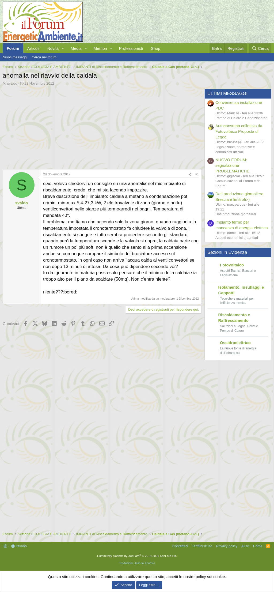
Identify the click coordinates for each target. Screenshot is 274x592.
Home (257, 546)
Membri (100, 48)
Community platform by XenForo (137, 555)
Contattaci (180, 546)
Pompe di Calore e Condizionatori (241, 118)
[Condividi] (190, 174)
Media (76, 48)
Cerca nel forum (44, 57)
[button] (63, 48)
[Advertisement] (101, 126)
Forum (13, 48)
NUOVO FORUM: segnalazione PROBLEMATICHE (232, 165)
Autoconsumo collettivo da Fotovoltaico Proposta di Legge (238, 131)
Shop (155, 48)
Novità (53, 48)
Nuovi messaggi (15, 57)
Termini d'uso (202, 546)
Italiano (19, 546)
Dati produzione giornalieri (235, 214)
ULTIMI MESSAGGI (227, 93)
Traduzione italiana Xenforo (137, 563)
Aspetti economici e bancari (236, 238)
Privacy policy (226, 546)
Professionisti (131, 48)
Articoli (33, 48)
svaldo (12, 83)
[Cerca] (260, 48)
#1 (197, 174)
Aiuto (245, 546)
